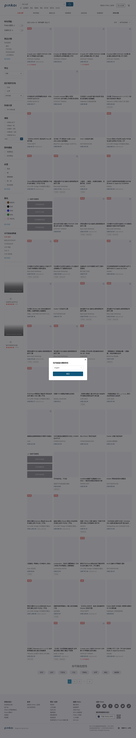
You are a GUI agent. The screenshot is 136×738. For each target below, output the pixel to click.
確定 (68, 374)
